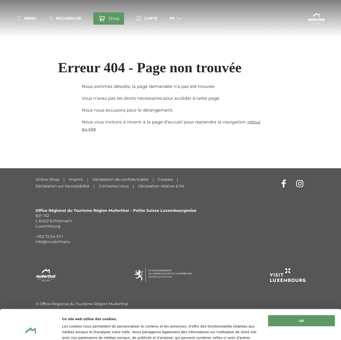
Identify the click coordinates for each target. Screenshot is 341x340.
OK (301, 295)
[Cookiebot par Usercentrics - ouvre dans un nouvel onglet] (30, 330)
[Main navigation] (26, 18)
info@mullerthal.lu (53, 242)
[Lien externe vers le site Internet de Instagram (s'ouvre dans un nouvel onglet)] (299, 183)
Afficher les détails (78, 331)
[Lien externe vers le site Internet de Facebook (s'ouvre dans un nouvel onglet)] (283, 183)
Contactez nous (114, 186)
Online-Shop (47, 179)
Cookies (165, 179)
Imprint (76, 179)
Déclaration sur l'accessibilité (63, 186)
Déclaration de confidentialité (120, 179)
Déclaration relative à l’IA (161, 186)
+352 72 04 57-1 (49, 236)
